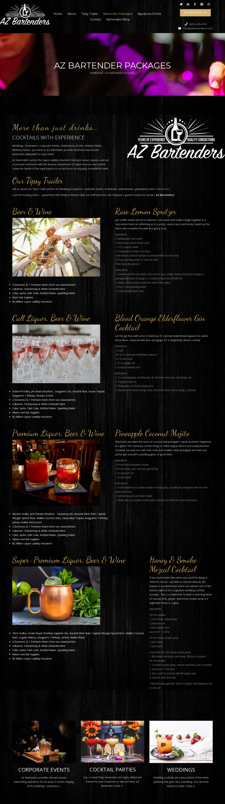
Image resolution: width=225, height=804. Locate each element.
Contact (95, 19)
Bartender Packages (117, 13)
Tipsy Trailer (89, 13)
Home (58, 13)
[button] (195, 12)
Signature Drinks (149, 13)
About (71, 13)
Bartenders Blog (118, 19)
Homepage (96, 73)
